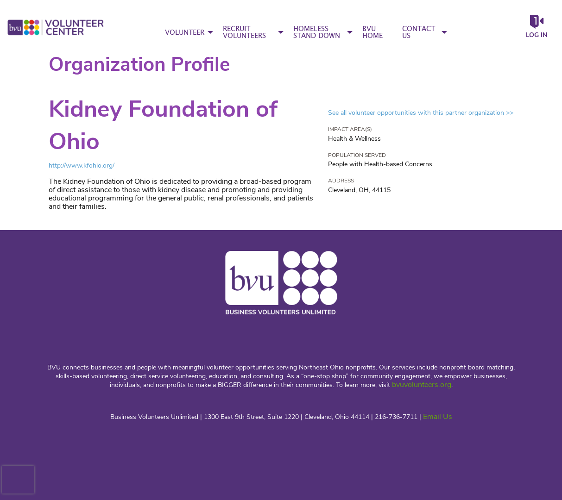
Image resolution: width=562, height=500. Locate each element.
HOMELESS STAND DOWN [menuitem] (316, 32)
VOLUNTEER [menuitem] (184, 32)
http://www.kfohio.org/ (81, 165)
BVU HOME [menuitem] (372, 32)
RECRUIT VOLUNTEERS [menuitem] (244, 32)
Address (341, 180)
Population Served (357, 155)
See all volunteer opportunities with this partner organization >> (420, 112)
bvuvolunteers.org (421, 385)
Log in (536, 35)
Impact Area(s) (350, 129)
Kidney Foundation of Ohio (163, 125)
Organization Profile (139, 64)
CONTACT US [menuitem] (418, 32)
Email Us (437, 417)
